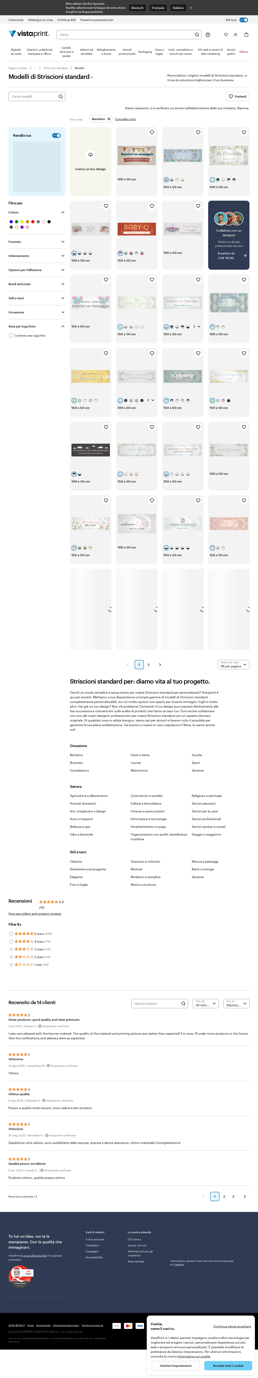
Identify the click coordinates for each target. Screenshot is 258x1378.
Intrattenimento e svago (148, 843)
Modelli (79, 68)
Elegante (76, 894)
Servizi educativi (204, 820)
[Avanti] (245, 1213)
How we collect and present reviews (34, 930)
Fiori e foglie (79, 901)
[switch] (239, 20)
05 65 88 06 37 (16, 1342)
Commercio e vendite (146, 812)
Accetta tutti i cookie (228, 1365)
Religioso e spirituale (207, 812)
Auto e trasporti (81, 836)
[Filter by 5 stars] (11, 951)
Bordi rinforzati (19, 273)
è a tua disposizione (34, 1272)
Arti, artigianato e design (88, 828)
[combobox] (126, 34)
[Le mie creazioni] (217, 34)
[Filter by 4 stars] (11, 958)
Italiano (178, 7)
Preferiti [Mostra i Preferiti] (237, 96)
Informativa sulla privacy (66, 1342)
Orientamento (18, 245)
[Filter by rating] (206, 1020)
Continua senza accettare (232, 1326)
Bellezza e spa (80, 843)
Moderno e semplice (145, 894)
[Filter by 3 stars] (11, 966)
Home (30, 1342)
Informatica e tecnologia (149, 836)
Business (76, 779)
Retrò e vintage (203, 886)
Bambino (76, 772)
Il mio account (95, 1256)
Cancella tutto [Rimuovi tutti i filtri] (125, 108)
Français (158, 7)
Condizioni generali (92, 1342)
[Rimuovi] (101, 108)
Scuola (197, 772)
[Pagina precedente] (127, 681)
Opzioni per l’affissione (25, 259)
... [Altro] (35, 68)
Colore (13, 201)
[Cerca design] (60, 96)
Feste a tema (140, 772)
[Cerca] (197, 34)
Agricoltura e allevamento (89, 812)
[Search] (183, 1020)
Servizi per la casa (205, 828)
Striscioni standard (55, 68)
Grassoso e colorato (145, 878)
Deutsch (137, 7)
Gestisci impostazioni (175, 1365)
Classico (76, 878)
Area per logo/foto (22, 315)
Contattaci (92, 1262)
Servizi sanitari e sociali (209, 843)
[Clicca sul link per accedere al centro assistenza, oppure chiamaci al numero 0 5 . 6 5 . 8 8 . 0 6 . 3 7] (207, 34)
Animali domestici (83, 820)
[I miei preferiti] (226, 35)
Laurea (136, 779)
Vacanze (198, 787)
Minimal (136, 886)
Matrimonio (139, 787)
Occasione (16, 301)
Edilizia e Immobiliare (146, 820)
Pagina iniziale (17, 68)
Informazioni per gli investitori (140, 1270)
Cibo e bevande (81, 851)
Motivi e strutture (143, 901)
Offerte (243, 51)
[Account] (236, 34)
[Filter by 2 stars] (11, 974)
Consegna (92, 1268)
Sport (196, 779)
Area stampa (136, 1278)
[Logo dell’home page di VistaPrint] (28, 34)
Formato (14, 231)
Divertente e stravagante (88, 886)
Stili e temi (16, 287)
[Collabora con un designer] (229, 231)
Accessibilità (94, 1274)
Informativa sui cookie (194, 1356)
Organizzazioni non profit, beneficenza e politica (159, 853)
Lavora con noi (137, 1262)
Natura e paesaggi (205, 878)
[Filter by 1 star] (11, 982)
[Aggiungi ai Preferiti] (152, 121)
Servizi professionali (206, 836)
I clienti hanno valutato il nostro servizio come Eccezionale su (201, 1280)
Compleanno (79, 787)
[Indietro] (203, 1213)
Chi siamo (134, 1256)
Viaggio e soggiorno (206, 851)
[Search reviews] (156, 1020)
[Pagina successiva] (160, 681)
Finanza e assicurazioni (148, 828)
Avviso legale (43, 1342)
